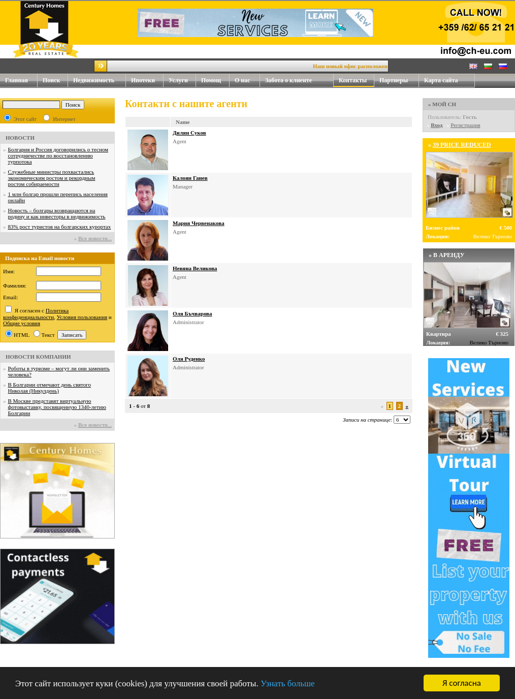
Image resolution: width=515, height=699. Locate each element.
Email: (10, 297)
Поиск (51, 80)
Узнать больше (288, 684)
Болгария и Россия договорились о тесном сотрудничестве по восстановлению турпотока (58, 155)
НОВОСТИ (20, 138)
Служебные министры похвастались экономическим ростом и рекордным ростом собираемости (51, 178)
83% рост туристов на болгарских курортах (59, 227)
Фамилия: (14, 285)
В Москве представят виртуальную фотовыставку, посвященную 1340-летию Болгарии (57, 407)
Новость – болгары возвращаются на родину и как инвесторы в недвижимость (57, 213)
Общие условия (21, 323)
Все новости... (95, 238)
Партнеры (393, 80)
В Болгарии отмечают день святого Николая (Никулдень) (49, 388)
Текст (48, 335)
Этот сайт (25, 119)
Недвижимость (99, 80)
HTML (21, 335)
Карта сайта (441, 80)
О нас (247, 80)
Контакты (356, 80)
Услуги (182, 80)
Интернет (64, 119)
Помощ (215, 80)
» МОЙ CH (442, 104)
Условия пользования (82, 317)
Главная (16, 80)
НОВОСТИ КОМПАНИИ (38, 357)
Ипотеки (143, 80)
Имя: (9, 271)
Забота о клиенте (288, 80)
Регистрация (465, 125)
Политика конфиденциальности (36, 313)
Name (183, 122)
